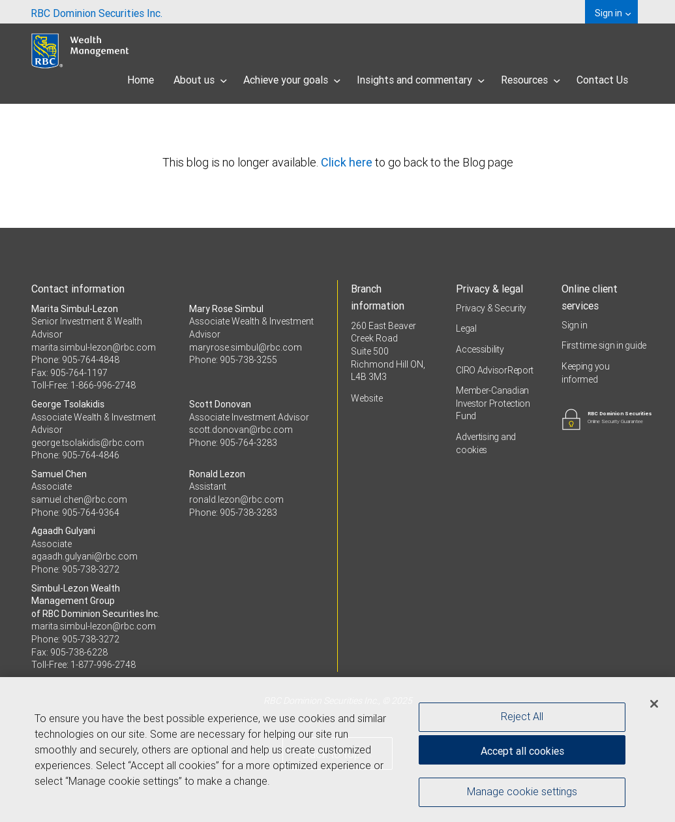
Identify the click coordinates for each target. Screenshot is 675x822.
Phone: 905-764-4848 (75, 360)
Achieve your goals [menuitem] (291, 79)
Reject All (522, 720)
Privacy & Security (491, 308)
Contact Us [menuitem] (602, 79)
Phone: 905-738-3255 (233, 360)
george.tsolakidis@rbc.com (87, 443)
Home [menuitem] (140, 79)
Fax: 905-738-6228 (69, 652)
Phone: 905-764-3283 (233, 443)
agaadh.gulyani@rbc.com (84, 556)
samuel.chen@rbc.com (79, 499)
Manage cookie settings (522, 795)
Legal (466, 328)
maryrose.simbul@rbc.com (245, 347)
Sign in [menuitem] (613, 13)
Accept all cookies (522, 754)
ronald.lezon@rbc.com (236, 499)
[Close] (654, 707)
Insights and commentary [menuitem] (421, 79)
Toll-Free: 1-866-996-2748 (83, 385)
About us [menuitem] (200, 79)
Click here (348, 162)
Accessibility (479, 349)
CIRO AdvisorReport (494, 370)
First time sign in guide (604, 345)
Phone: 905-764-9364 (75, 512)
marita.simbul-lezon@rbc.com (93, 347)
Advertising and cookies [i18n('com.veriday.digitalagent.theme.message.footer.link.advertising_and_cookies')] (486, 443)
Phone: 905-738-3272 (75, 569)
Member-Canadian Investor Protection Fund (493, 403)
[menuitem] (97, 12)
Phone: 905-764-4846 (75, 455)
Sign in (575, 325)
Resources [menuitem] (530, 79)
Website (367, 398)
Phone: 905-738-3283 (233, 512)
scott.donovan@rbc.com (241, 429)
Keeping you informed (586, 372)
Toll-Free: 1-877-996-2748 (83, 665)
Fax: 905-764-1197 (69, 373)
